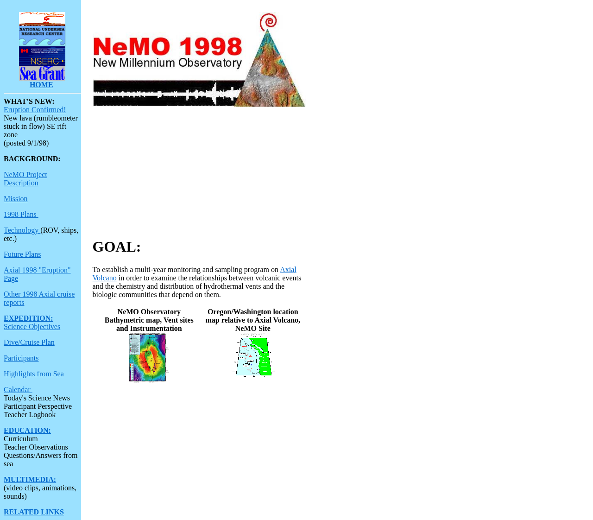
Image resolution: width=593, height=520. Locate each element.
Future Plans (22, 254)
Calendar (18, 389)
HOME (41, 85)
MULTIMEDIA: (30, 479)
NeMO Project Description (25, 179)
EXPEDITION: (28, 318)
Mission (16, 199)
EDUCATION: (27, 430)
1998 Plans (21, 214)
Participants (21, 358)
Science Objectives (32, 326)
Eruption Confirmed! (35, 110)
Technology (22, 230)
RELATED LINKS (34, 512)
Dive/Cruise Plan (29, 342)
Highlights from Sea (34, 374)
